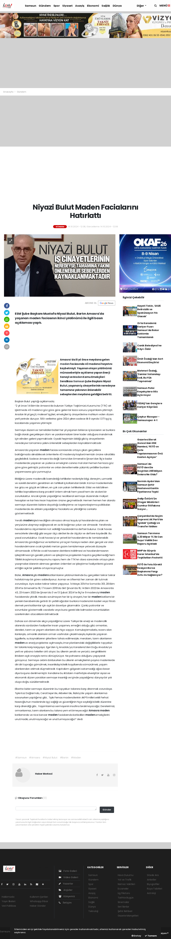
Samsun (30, 6)
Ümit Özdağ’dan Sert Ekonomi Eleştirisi (150, 360)
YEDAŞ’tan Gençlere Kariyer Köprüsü (149, 405)
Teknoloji (93, 911)
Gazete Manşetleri (128, 915)
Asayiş (79, 6)
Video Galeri (68, 877)
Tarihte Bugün (126, 897)
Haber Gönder (38, 905)
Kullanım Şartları (39, 896)
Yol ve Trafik (125, 879)
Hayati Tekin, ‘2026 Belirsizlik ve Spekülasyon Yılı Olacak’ (149, 311)
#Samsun (21, 757)
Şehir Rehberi (125, 911)
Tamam (151, 935)
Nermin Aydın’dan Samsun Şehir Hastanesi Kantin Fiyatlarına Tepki (148, 486)
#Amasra (34, 757)
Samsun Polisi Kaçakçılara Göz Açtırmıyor (147, 391)
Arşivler (65, 890)
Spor (56, 6)
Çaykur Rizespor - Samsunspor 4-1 (148, 418)
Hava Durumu (125, 875)
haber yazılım (7, 935)
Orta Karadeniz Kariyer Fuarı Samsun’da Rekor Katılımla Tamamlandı (148, 330)
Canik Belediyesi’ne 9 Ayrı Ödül (149, 347)
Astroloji (151, 893)
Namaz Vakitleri (126, 884)
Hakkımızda (8, 896)
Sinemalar (123, 902)
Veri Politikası (9, 905)
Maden (78, 377)
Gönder (107, 809)
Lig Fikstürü (124, 893)
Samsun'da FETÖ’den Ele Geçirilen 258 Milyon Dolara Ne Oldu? (149, 469)
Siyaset (67, 6)
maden (65, 364)
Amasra (27, 575)
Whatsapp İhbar (39, 901)
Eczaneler (123, 888)
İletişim (65, 902)
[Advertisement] (85, 63)
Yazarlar (66, 883)
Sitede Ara (152, 875)
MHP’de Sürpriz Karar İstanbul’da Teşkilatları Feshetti (149, 554)
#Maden (76, 757)
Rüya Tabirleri (154, 888)
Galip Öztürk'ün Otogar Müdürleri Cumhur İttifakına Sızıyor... (148, 504)
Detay (136, 935)
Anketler (151, 879)
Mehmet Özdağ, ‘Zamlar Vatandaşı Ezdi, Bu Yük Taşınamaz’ (148, 376)
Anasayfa (8, 91)
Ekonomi (93, 6)
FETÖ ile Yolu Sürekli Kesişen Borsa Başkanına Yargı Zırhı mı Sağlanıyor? (149, 570)
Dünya (117, 6)
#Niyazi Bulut (50, 757)
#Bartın (64, 757)
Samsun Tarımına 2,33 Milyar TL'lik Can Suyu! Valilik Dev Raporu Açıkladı (150, 538)
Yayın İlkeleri (8, 901)
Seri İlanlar (123, 906)
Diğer (140, 6)
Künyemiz (67, 896)
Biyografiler (153, 884)
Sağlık (106, 6)
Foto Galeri (68, 871)
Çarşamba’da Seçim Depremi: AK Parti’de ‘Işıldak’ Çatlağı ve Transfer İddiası (150, 521)
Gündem (45, 6)
